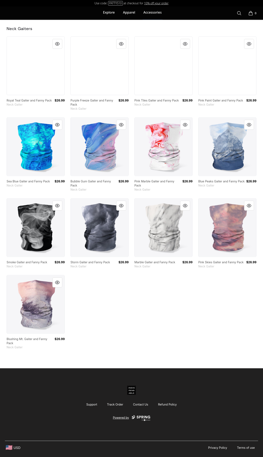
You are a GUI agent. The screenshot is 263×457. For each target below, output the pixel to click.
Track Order (115, 404)
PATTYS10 (115, 3)
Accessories (152, 12)
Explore (109, 12)
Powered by (131, 418)
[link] (36, 66)
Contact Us (140, 404)
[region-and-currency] (13, 447)
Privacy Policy (217, 447)
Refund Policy (167, 404)
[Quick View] (57, 44)
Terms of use (246, 447)
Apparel (129, 12)
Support (91, 404)
